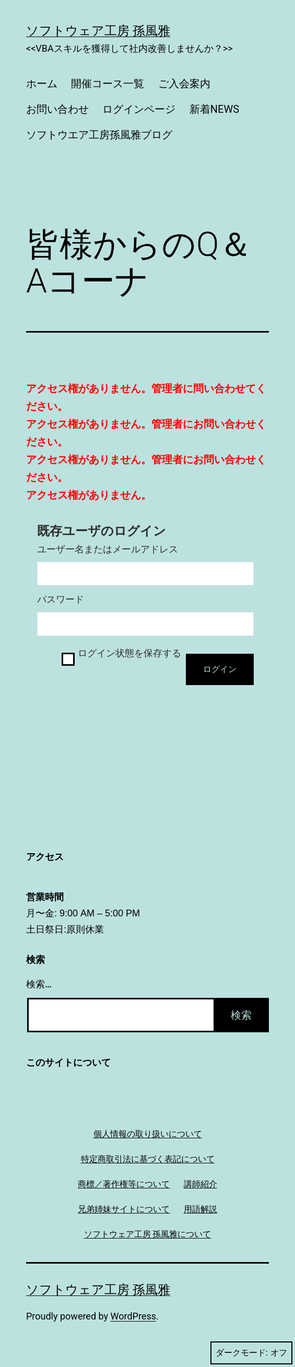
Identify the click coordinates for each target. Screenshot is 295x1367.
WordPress (133, 1316)
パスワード (60, 599)
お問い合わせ (57, 109)
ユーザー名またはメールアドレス (107, 549)
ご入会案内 (184, 83)
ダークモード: (251, 1353)
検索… (39, 984)
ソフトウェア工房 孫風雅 (98, 30)
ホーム (41, 83)
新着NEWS (214, 109)
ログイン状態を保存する (129, 653)
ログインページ (138, 109)
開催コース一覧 (107, 83)
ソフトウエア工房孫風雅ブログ (99, 134)
